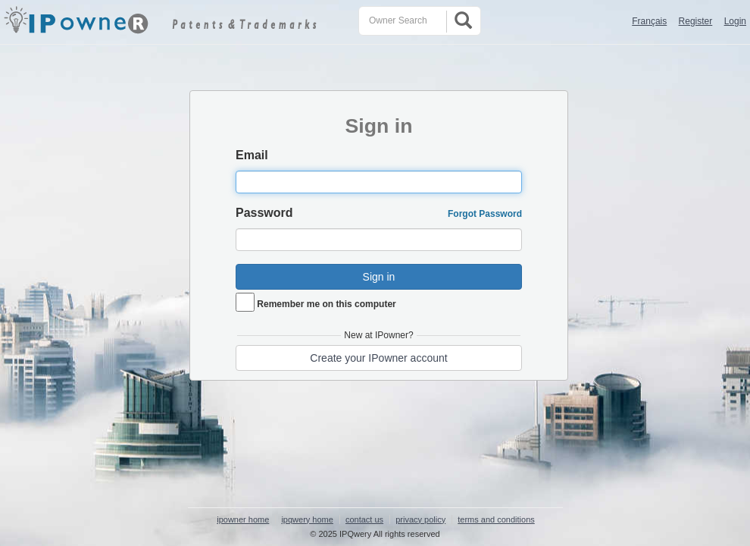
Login (735, 21)
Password (264, 212)
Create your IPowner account (378, 358)
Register (696, 21)
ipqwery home (307, 519)
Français (649, 21)
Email (252, 155)
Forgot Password (485, 214)
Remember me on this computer (326, 304)
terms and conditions (496, 519)
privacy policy (420, 519)
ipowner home (243, 519)
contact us (364, 519)
